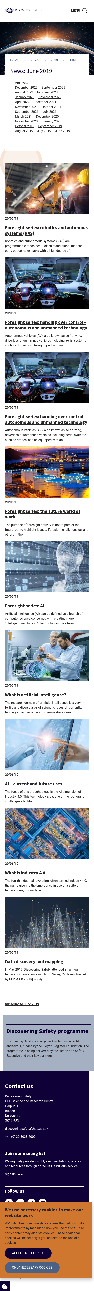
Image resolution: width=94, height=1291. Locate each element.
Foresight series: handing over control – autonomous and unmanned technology (46, 325)
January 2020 (51, 121)
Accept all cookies (28, 1253)
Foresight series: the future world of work (42, 514)
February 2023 (47, 92)
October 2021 (51, 107)
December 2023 (26, 87)
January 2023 (24, 97)
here (19, 1174)
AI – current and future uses (33, 784)
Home (14, 60)
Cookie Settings (4, 1285)
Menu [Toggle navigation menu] (75, 10)
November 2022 (49, 97)
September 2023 (53, 87)
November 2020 (26, 121)
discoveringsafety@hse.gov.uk (26, 1129)
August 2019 (24, 131)
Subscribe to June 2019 (22, 1004)
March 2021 (23, 116)
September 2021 (27, 112)
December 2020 (47, 116)
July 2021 (50, 112)
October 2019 (24, 126)
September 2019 (50, 126)
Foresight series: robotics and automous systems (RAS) (46, 230)
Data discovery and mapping (34, 961)
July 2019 (44, 131)
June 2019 (62, 131)
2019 (54, 60)
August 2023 (24, 92)
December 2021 (45, 102)
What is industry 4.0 (25, 873)
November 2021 (26, 107)
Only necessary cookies (32, 1267)
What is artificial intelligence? (35, 695)
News (34, 60)
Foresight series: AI (24, 605)
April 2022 (22, 102)
